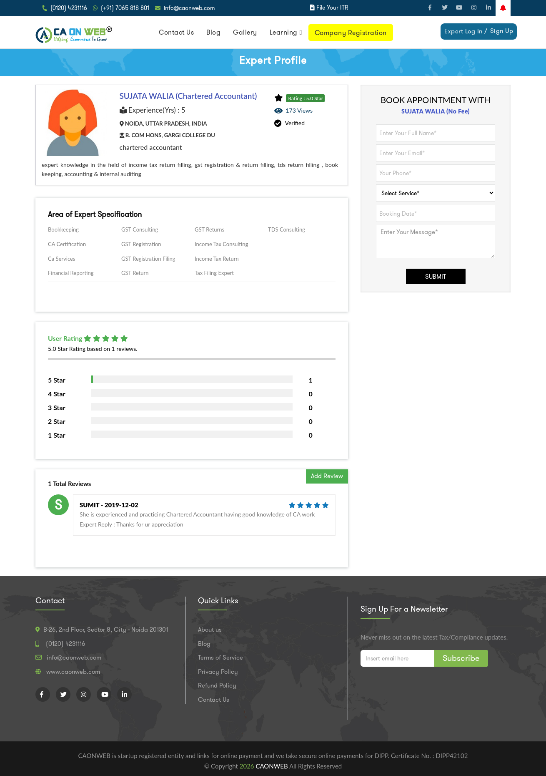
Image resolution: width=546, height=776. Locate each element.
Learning (284, 32)
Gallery (245, 32)
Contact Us (176, 32)
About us (210, 629)
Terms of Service (220, 657)
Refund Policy (217, 685)
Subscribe (461, 658)
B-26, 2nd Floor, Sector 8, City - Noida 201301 (105, 629)
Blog (213, 32)
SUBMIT (435, 276)
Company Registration (351, 33)
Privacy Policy (218, 671)
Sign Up (501, 30)
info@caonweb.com (189, 8)
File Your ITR (332, 7)
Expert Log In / (466, 31)
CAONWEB (272, 766)
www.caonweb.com (73, 671)
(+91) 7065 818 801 (125, 8)
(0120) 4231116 (68, 8)
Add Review (327, 476)
